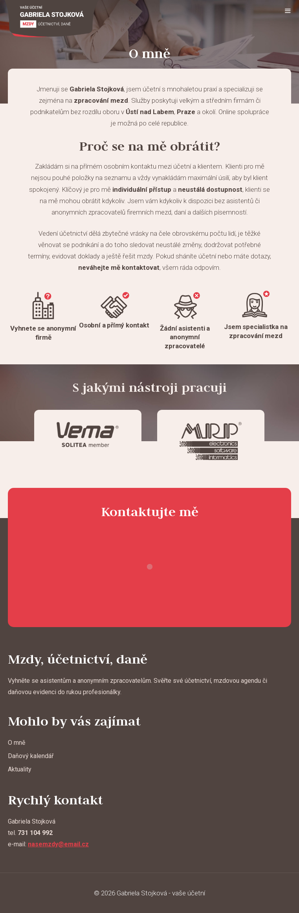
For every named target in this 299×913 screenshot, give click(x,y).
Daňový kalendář (30, 756)
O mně (16, 742)
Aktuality (19, 769)
